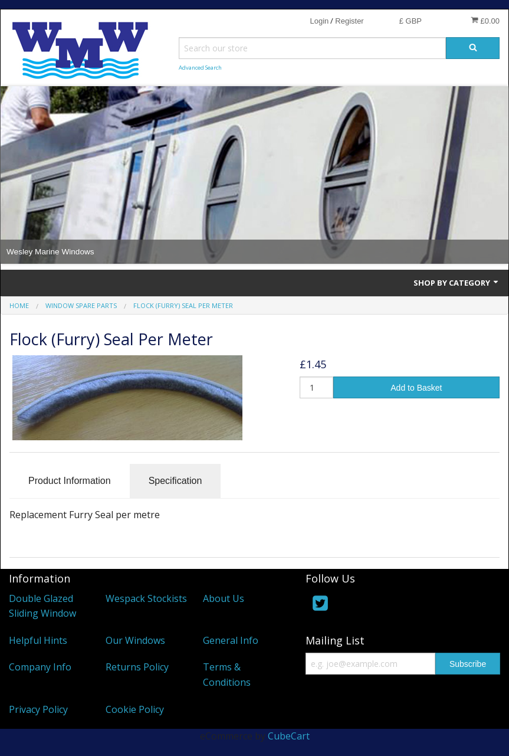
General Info (230, 640)
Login (319, 21)
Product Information (69, 481)
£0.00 (485, 20)
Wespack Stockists (146, 598)
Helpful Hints (38, 640)
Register (349, 21)
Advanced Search (200, 67)
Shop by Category (456, 282)
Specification (175, 481)
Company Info (40, 666)
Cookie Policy (135, 709)
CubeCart (289, 735)
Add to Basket (416, 387)
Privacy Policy (38, 709)
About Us (223, 598)
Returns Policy (137, 666)
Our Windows (135, 640)
